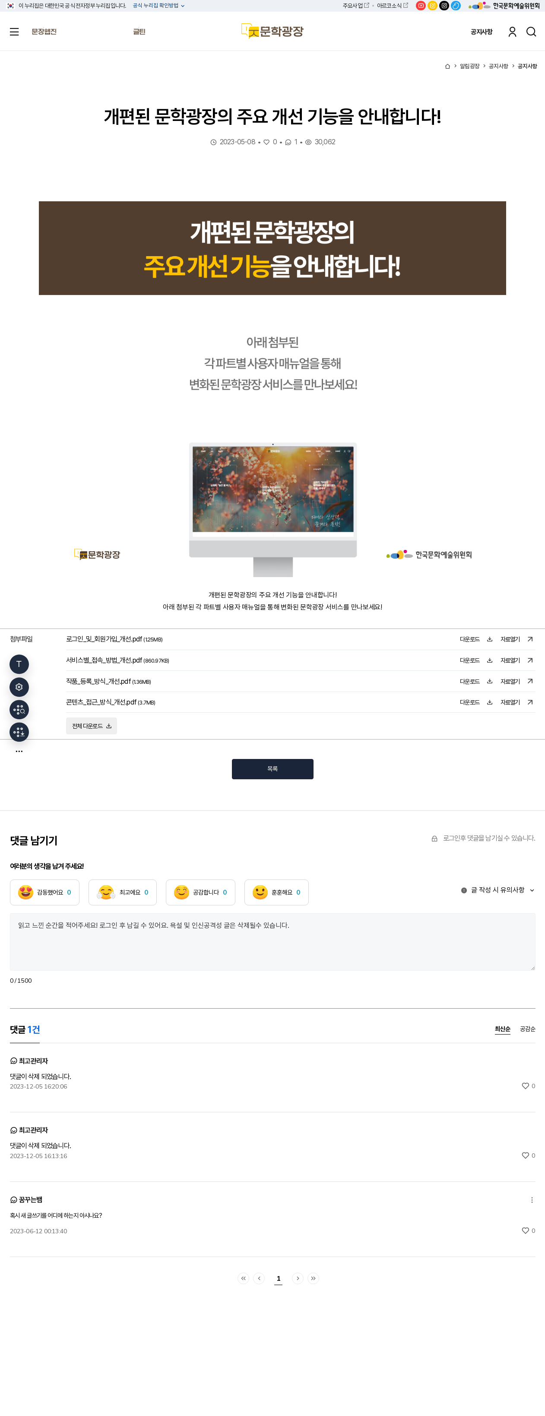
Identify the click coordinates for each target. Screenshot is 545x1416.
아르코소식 (389, 5)
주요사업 (352, 5)
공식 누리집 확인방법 (156, 6)
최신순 (502, 1029)
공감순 (527, 1029)
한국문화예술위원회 (504, 6)
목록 (272, 768)
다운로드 (476, 639)
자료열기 (517, 639)
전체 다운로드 (91, 726)
